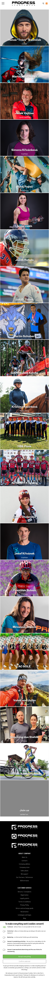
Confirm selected (24, 961)
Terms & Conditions (24, 901)
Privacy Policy (24, 905)
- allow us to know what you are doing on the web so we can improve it (26, 932)
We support (24, 874)
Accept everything (24, 956)
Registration (24, 895)
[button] (3, 3)
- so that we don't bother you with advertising (22, 937)
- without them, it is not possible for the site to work (24, 927)
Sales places (24, 870)
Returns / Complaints (24, 891)
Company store (24, 867)
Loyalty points (24, 898)
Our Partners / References (24, 877)
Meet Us (24, 857)
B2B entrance (24, 880)
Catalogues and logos (24, 915)
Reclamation (24, 911)
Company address (24, 864)
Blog (24, 918)
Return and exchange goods (24, 908)
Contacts (24, 860)
